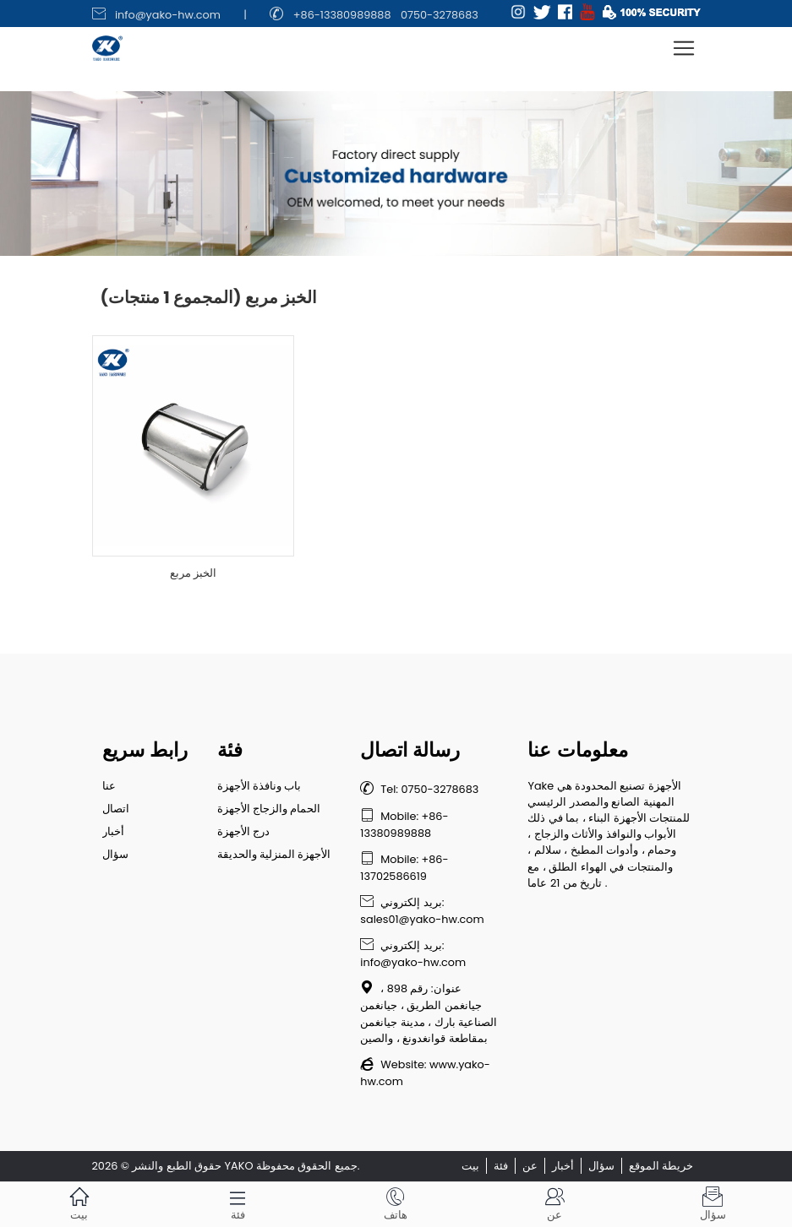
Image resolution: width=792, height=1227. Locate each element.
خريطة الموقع (661, 1166)
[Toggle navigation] (684, 48)
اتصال (115, 808)
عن (530, 1166)
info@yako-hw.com (168, 15)
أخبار (113, 831)
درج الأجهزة (243, 831)
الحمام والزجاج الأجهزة (269, 808)
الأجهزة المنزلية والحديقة (274, 854)
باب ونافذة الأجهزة (259, 786)
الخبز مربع (193, 573)
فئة (501, 1166)
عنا (109, 786)
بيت (470, 1166)
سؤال (115, 854)
